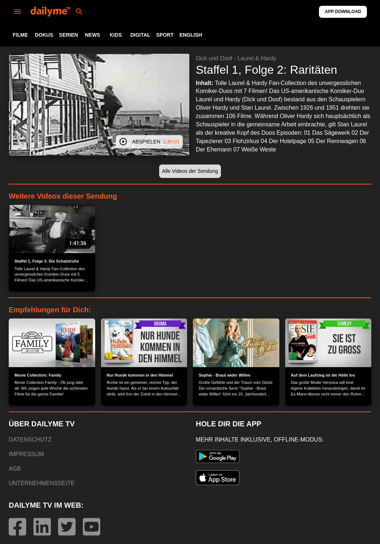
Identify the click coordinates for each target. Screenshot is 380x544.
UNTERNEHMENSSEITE (41, 483)
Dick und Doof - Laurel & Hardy (236, 58)
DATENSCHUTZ (30, 440)
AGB (15, 469)
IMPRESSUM (26, 454)
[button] (190, 171)
